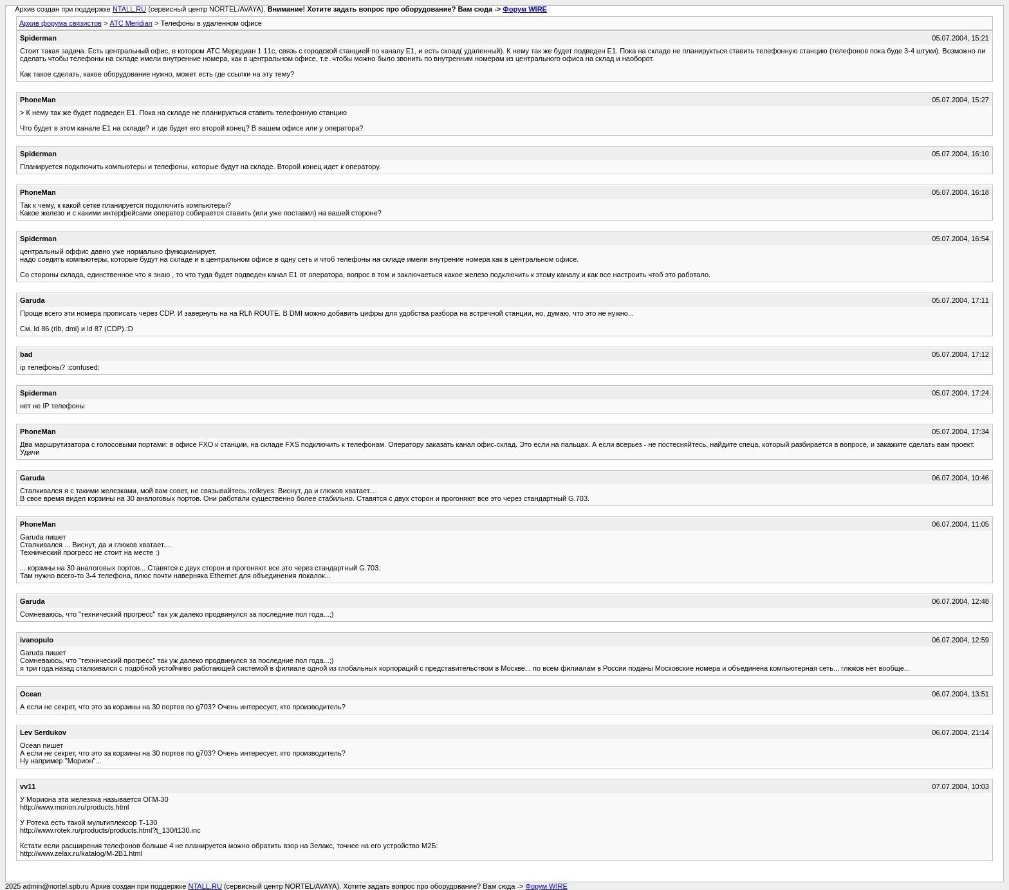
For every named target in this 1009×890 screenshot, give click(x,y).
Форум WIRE (525, 9)
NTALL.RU (129, 9)
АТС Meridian (130, 23)
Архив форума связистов (60, 23)
